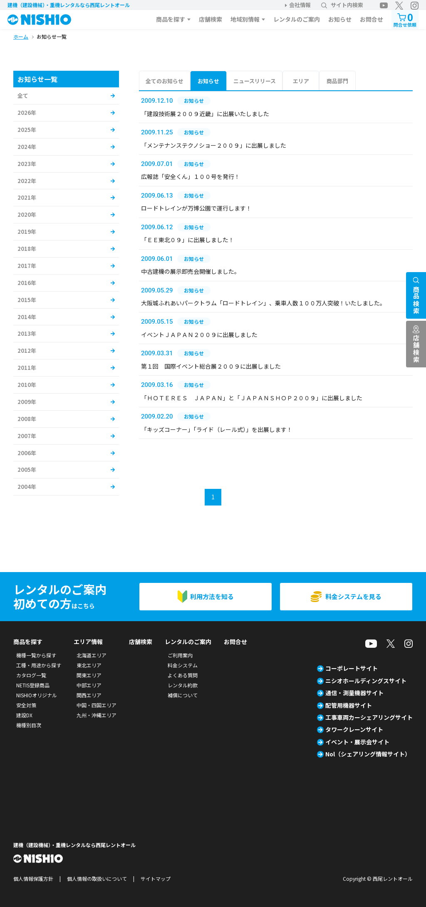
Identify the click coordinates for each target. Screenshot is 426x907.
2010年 (26, 385)
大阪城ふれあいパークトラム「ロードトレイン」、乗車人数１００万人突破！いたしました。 (263, 303)
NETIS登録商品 (33, 685)
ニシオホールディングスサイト (365, 681)
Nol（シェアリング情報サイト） (368, 754)
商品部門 (337, 81)
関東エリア (89, 675)
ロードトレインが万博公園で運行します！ (196, 208)
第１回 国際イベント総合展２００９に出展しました (211, 366)
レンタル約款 (183, 685)
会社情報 (300, 5)
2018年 (26, 249)
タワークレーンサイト (354, 729)
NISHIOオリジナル (36, 695)
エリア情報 (88, 641)
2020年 (26, 214)
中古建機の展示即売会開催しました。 (190, 271)
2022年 (26, 181)
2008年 (26, 419)
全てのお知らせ (164, 81)
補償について (183, 695)
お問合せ (371, 19)
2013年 (26, 333)
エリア (301, 81)
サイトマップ (156, 878)
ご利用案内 (180, 655)
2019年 (26, 231)
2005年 (26, 469)
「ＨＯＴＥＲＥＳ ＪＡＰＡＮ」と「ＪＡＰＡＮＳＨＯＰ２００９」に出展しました (251, 398)
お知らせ (340, 19)
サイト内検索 (342, 5)
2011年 (26, 368)
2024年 (26, 147)
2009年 (26, 402)
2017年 (26, 266)
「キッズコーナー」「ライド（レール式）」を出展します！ (216, 429)
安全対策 (26, 705)
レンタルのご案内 (296, 19)
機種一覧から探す (36, 655)
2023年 (26, 164)
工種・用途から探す (38, 665)
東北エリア (89, 665)
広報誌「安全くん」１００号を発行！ (190, 176)
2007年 (26, 436)
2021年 (26, 197)
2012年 (26, 350)
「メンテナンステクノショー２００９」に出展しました (213, 145)
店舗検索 (210, 19)
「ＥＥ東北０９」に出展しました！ (187, 239)
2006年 (26, 453)
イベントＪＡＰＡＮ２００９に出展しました (199, 334)
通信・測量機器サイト (354, 693)
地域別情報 (245, 19)
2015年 (26, 300)
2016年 (26, 283)
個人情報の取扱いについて (97, 878)
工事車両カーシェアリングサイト (369, 717)
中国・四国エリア (96, 705)
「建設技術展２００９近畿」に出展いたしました (205, 113)
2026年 (26, 112)
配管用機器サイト (348, 705)
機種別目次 (28, 725)
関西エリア (89, 695)
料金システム (183, 665)
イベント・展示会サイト (357, 742)
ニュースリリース (254, 81)
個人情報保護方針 (33, 878)
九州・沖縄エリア (96, 715)
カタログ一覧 (31, 675)
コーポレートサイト (351, 668)
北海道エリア (91, 655)
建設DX (24, 715)
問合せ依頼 (405, 19)
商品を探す (170, 19)
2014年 (26, 317)
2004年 (26, 487)
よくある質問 (183, 675)
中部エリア (89, 685)
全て (22, 95)
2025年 (26, 130)
